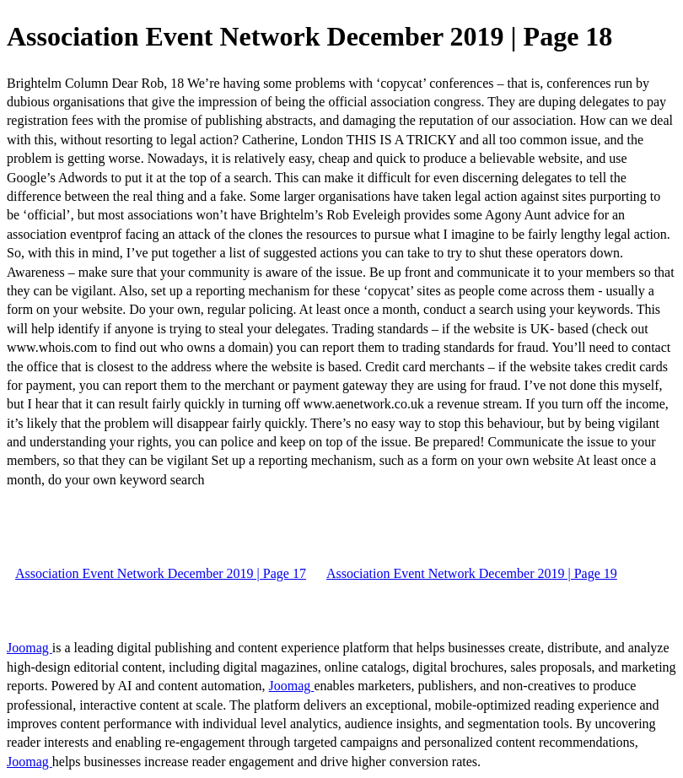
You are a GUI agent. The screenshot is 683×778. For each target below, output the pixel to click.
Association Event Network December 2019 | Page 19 (471, 573)
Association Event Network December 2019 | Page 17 (160, 573)
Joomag (29, 647)
